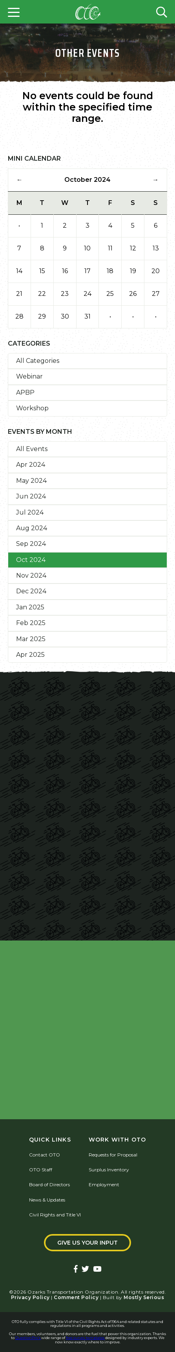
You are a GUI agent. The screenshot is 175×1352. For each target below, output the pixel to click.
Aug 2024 (31, 528)
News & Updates (47, 1200)
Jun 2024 (31, 496)
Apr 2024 (30, 464)
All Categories (37, 360)
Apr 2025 (30, 654)
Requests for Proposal (113, 1155)
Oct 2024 (31, 560)
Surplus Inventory (109, 1170)
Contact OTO (44, 1155)
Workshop (32, 408)
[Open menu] (14, 12)
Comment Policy (76, 1297)
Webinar (29, 376)
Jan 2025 (30, 607)
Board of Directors (49, 1184)
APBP (25, 392)
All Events (31, 449)
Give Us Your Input (87, 1242)
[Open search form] (161, 11)
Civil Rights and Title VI (55, 1215)
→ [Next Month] (155, 179)
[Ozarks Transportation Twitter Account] (85, 1269)
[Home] (87, 12)
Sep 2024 (31, 543)
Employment (104, 1184)
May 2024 (31, 480)
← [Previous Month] (19, 179)
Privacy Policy (30, 1297)
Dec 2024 (31, 591)
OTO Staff (40, 1170)
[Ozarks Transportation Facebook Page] (76, 1269)
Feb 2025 (31, 623)
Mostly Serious (144, 1297)
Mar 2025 (31, 639)
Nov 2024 (31, 575)
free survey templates (85, 1338)
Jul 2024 (30, 512)
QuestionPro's (28, 1338)
